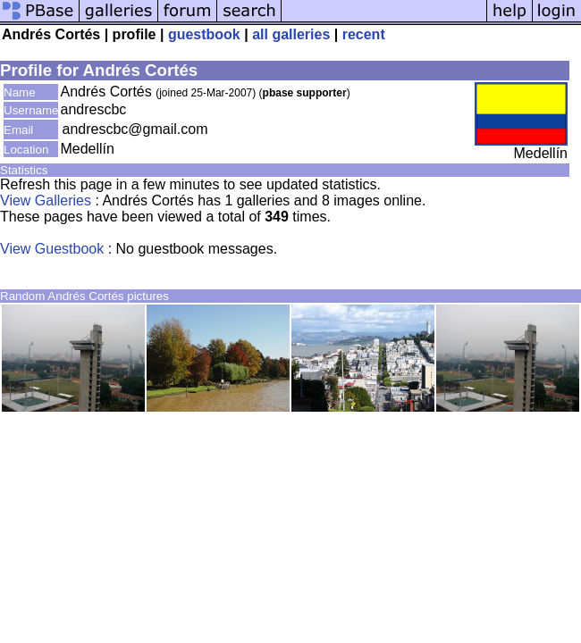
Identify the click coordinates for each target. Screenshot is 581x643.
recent (363, 34)
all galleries (291, 34)
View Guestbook (52, 248)
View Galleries (45, 200)
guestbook (204, 34)
